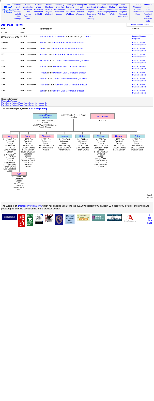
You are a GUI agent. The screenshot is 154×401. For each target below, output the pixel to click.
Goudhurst (91, 7)
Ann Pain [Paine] (12, 24)
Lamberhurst (112, 9)
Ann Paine (102, 116)
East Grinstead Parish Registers (139, 43)
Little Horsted (28, 13)
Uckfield (38, 14)
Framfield (70, 7)
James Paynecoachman (45, 116)
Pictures (137, 9)
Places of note (148, 20)
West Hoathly (91, 17)
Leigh (17, 16)
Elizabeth (44, 60)
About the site (148, 6)
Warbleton (70, 14)
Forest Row (59, 7)
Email (148, 9)
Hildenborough (81, 9)
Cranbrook (101, 5)
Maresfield (38, 12)
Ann (42, 48)
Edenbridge (28, 7)
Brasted (28, 5)
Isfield (101, 9)
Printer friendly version (140, 25)
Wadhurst (49, 14)
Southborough (102, 12)
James (43, 66)
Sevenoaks (91, 14)
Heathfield (38, 9)
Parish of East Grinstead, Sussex (68, 42)
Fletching (49, 7)
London (87, 36)
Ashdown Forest (17, 6)
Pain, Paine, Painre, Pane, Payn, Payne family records (24, 103)
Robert (43, 72)
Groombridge (102, 7)
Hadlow (112, 7)
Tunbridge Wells (28, 17)
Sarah (43, 54)
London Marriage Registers (139, 37)
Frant (81, 7)
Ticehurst (123, 14)
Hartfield (17, 14)
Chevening (59, 5)
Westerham (81, 14)
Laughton (123, 12)
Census (138, 5)
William (43, 78)
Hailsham (123, 9)
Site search (148, 12)
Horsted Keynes (91, 10)
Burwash (38, 5)
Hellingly (49, 9)
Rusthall (80, 12)
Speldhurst (112, 12)
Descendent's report (9, 101)
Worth (112, 14)
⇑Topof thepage (149, 219)
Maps (137, 14)
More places (123, 16)
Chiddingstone (81, 5)
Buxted (49, 5)
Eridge (38, 7)
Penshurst (59, 12)
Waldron (59, 14)
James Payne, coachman (52, 36)
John (42, 90)
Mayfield (48, 12)
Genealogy (137, 7)
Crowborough (112, 5)
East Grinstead (123, 6)
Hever (70, 9)
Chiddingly (70, 5)
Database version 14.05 (30, 206)
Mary (42, 42)
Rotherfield (70, 12)
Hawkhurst (27, 9)
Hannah (44, 84)
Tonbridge (17, 19)
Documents (138, 12)
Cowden (91, 5)
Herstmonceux (60, 9)
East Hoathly (17, 10)
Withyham (102, 14)
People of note (148, 15)
